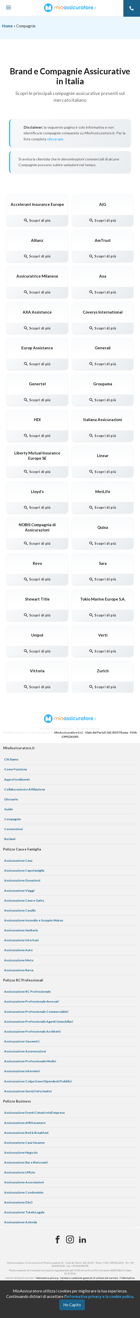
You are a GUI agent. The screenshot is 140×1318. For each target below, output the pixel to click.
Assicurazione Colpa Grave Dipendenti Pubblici (38, 1081)
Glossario (11, 799)
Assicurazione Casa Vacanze (24, 1143)
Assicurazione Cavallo (20, 910)
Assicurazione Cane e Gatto (24, 900)
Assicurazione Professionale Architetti (32, 1031)
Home (7, 25)
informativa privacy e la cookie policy (99, 1296)
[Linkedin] (82, 1239)
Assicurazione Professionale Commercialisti (36, 1012)
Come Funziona (15, 769)
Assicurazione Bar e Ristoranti (26, 1162)
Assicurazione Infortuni (21, 940)
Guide (8, 809)
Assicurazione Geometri (21, 1041)
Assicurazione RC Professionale (27, 991)
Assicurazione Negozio (21, 1152)
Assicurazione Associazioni (24, 1182)
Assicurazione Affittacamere (25, 1123)
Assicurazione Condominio (23, 1192)
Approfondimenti (17, 779)
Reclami (9, 839)
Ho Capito (72, 1304)
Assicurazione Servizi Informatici (28, 1091)
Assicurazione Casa (18, 860)
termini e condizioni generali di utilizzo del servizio (89, 1278)
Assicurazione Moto (19, 960)
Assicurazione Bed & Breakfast (26, 1133)
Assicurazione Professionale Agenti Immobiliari (38, 1021)
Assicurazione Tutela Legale (24, 1212)
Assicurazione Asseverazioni (25, 1051)
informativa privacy (47, 1278)
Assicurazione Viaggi (19, 890)
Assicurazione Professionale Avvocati (31, 1001)
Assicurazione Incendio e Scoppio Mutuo (33, 920)
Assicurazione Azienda (20, 1222)
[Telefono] (131, 8)
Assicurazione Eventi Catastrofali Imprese (34, 1113)
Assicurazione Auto (18, 950)
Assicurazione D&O (18, 1202)
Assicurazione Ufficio (19, 1172)
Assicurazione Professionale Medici (30, 1061)
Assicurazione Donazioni (22, 880)
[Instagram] (70, 1239)
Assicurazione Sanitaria (21, 930)
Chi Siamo (11, 759)
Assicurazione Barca (18, 970)
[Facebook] (57, 1239)
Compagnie (12, 819)
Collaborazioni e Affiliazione (24, 789)
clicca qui (55, 139)
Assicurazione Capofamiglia (24, 870)
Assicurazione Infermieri (22, 1071)
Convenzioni (13, 829)
